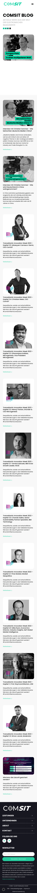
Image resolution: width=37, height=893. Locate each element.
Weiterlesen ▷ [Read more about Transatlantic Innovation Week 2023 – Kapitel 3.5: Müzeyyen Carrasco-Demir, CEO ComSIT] (7, 262)
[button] (32, 4)
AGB (8, 888)
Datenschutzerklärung (8, 879)
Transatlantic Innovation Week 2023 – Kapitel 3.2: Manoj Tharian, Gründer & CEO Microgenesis (18, 409)
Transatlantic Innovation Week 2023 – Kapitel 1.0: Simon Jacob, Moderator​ (18, 735)
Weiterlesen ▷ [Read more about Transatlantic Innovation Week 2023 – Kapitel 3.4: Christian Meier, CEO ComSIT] (7, 316)
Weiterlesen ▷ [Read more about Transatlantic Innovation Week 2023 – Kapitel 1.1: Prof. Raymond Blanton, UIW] (7, 698)
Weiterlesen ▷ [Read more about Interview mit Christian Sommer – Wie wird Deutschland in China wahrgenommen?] (7, 208)
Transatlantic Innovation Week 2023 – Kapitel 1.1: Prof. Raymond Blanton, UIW (18, 683)
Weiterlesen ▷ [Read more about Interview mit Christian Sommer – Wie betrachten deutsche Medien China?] (7, 149)
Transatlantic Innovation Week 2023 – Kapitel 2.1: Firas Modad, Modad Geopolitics (18, 574)
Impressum (27, 888)
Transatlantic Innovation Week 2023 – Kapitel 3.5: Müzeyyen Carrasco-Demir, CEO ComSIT (18, 245)
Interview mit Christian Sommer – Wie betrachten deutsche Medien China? (18, 130)
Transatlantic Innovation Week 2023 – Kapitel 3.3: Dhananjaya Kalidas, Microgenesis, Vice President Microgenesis (18, 354)
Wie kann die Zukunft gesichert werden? (15, 778)
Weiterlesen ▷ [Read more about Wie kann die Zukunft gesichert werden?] (7, 794)
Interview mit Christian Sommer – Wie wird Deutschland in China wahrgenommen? (18, 187)
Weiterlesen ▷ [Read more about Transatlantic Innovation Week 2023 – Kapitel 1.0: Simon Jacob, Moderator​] (7, 750)
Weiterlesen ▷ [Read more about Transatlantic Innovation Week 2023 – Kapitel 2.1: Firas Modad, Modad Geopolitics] (7, 590)
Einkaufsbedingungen (16, 888)
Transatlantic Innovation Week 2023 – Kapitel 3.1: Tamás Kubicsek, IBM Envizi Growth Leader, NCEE (18, 463)
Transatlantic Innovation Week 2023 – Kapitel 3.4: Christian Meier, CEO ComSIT (18, 299)
